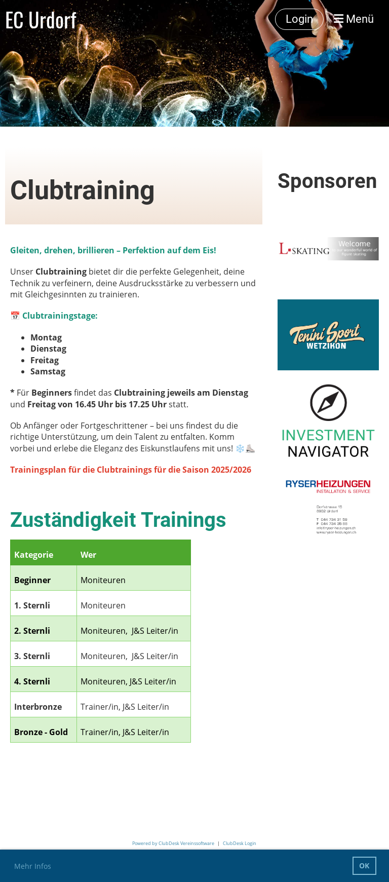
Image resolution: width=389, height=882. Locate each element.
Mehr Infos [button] (32, 866)
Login (299, 19)
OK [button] (364, 865)
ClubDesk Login (239, 843)
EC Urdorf (40, 19)
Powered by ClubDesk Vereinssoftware (173, 843)
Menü (354, 19)
